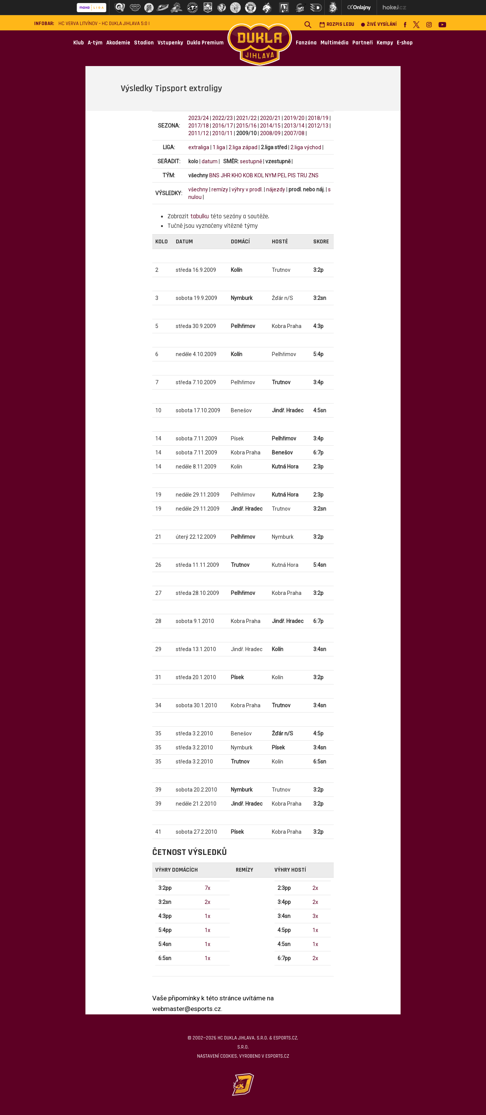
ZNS (313, 175)
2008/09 (270, 133)
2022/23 (222, 118)
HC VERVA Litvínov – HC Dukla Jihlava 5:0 (102, 24)
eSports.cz (277, 1056)
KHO (237, 175)
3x (315, 916)
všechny (198, 189)
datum (210, 161)
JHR (225, 175)
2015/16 (246, 126)
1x (207, 916)
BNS (214, 175)
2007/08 (294, 133)
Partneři (362, 42)
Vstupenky (170, 42)
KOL (259, 175)
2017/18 (198, 126)
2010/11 (222, 133)
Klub (78, 42)
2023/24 (198, 118)
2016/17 (222, 126)
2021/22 (246, 118)
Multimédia (334, 42)
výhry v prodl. (247, 189)
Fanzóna (306, 42)
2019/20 (294, 118)
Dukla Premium (205, 42)
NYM (270, 175)
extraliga (198, 147)
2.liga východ (305, 147)
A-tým (95, 42)
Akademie (118, 42)
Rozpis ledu (336, 24)
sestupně (251, 161)
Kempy (385, 42)
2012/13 (318, 126)
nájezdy (275, 189)
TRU (302, 175)
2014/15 (270, 126)
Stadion (144, 42)
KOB (248, 175)
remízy (219, 189)
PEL (282, 175)
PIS (292, 175)
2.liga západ (243, 147)
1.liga (219, 147)
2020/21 (270, 118)
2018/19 (318, 118)
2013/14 (294, 126)
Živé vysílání (379, 24)
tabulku (199, 216)
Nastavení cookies (217, 1056)
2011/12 (198, 133)
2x (207, 902)
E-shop (405, 42)
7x (207, 888)
